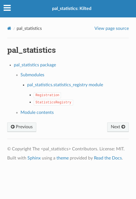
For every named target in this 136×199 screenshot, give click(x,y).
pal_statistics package (35, 65)
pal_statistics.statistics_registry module (65, 85)
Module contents (37, 112)
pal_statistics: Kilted (71, 8)
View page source (111, 28)
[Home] (9, 28)
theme (63, 158)
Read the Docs (108, 158)
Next (118, 127)
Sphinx (34, 158)
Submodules (32, 75)
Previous (22, 127)
